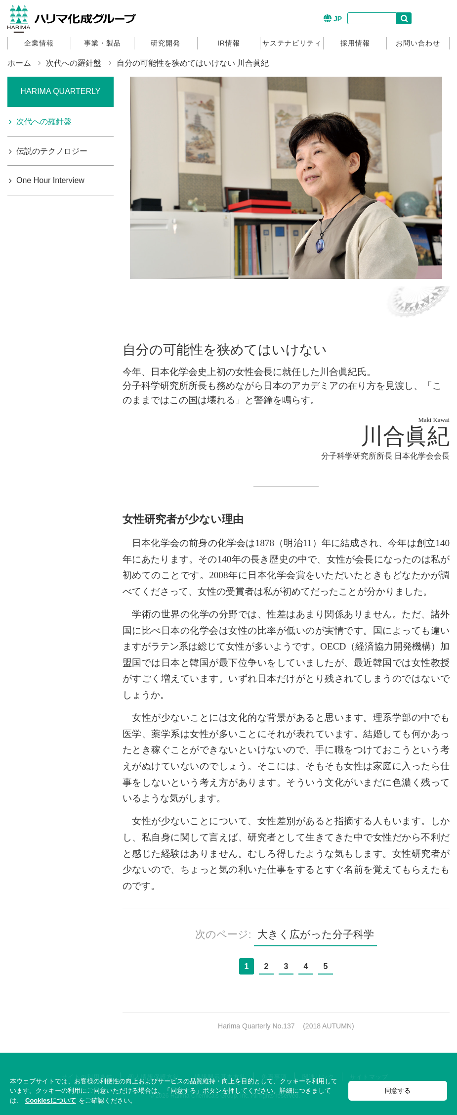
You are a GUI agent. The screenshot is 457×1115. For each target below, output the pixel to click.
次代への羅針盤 (73, 63)
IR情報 (228, 43)
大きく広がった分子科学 (315, 934)
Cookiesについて (50, 1100)
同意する (398, 1090)
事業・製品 (102, 43)
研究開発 (165, 43)
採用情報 (355, 43)
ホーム (19, 63)
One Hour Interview (50, 180)
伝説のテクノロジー (51, 151)
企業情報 (39, 43)
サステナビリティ (292, 43)
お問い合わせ (418, 43)
